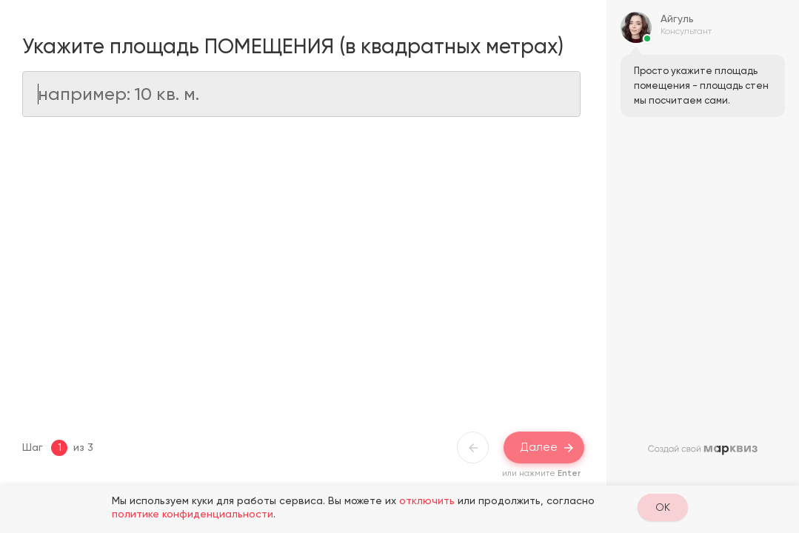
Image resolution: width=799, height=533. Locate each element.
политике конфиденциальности (192, 514)
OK (662, 507)
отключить (427, 500)
